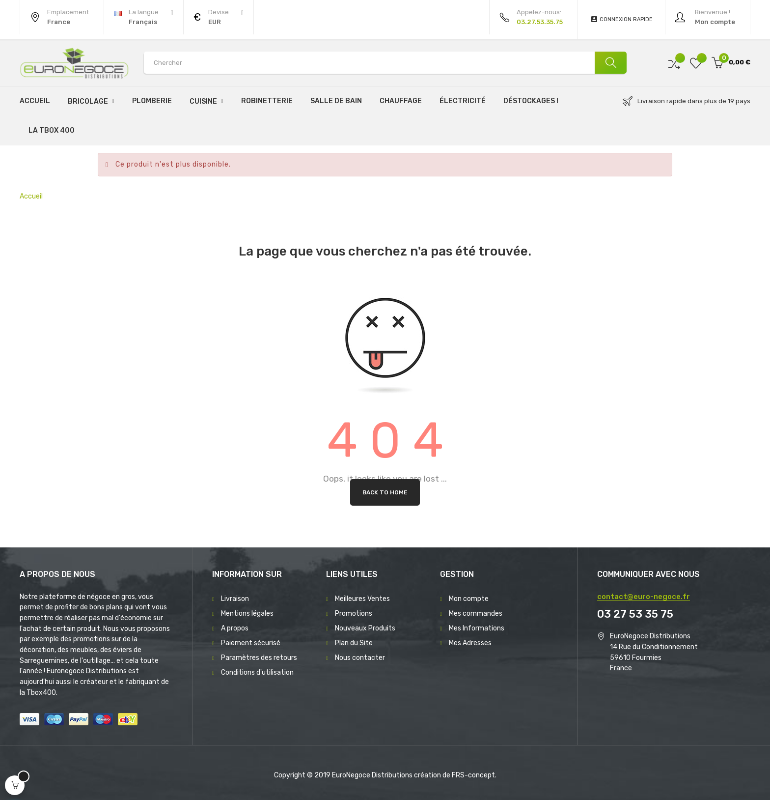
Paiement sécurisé (250, 643)
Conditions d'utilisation (257, 672)
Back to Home (385, 492)
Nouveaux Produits (365, 628)
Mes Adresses (470, 643)
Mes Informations (476, 628)
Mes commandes (475, 613)
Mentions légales (247, 613)
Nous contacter (360, 658)
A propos (234, 628)
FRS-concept (473, 775)
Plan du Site (354, 643)
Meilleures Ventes (362, 599)
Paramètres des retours (259, 658)
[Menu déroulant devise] (143, 17)
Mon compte (469, 599)
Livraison (235, 599)
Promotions (353, 613)
